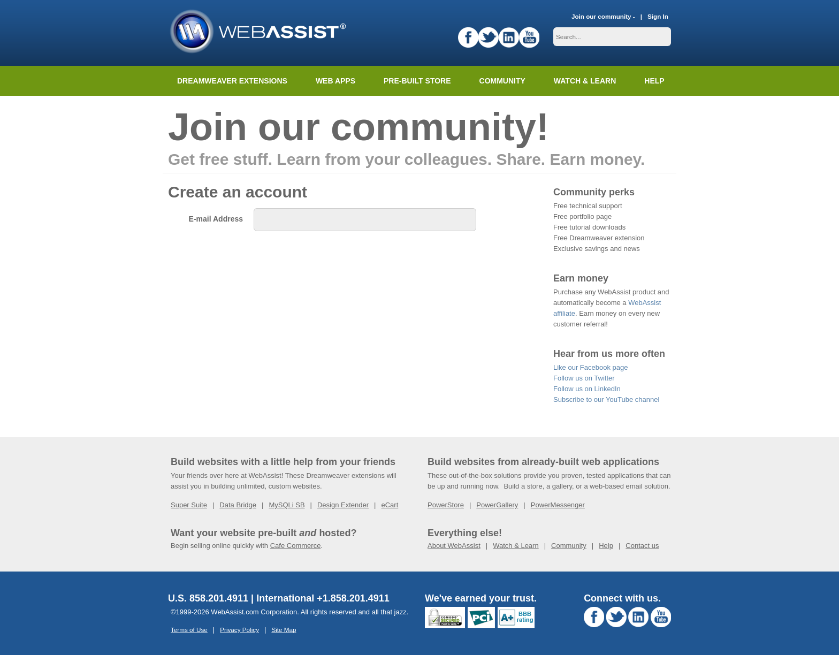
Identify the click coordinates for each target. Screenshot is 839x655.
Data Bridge (237, 505)
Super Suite (189, 505)
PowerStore (446, 505)
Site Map (283, 629)
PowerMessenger (558, 505)
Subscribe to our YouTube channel (606, 399)
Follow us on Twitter (584, 378)
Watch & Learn (585, 81)
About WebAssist (454, 546)
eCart (389, 505)
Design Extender (343, 505)
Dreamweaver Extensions (232, 81)
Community (502, 81)
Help (606, 546)
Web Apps (335, 81)
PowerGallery (497, 505)
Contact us (642, 546)
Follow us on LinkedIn (587, 389)
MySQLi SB (286, 505)
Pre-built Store (417, 81)
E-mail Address (216, 219)
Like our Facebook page (590, 367)
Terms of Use (189, 629)
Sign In (657, 16)
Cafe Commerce (295, 546)
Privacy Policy (239, 629)
